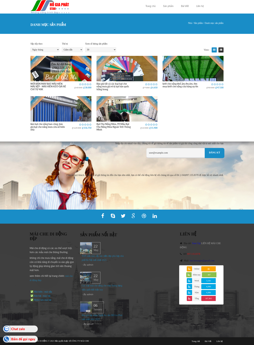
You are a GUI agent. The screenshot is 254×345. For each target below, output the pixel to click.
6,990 (208, 286)
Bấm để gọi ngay (23, 339)
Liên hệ (200, 6)
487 (209, 275)
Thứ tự (65, 43)
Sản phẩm (168, 6)
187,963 (208, 298)
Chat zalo (18, 329)
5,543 (208, 280)
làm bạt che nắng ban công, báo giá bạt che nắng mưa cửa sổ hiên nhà (47, 127)
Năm (197, 292)
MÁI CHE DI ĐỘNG (39, 341)
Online (196, 269)
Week (196, 280)
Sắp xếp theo (36, 43)
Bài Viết (185, 6)
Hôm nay (196, 275)
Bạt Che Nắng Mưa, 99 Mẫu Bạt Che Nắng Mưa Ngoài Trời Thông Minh (114, 127)
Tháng (196, 286)
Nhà (190, 23)
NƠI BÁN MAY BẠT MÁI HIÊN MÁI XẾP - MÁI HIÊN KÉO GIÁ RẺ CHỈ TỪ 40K (48, 86)
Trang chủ (150, 6)
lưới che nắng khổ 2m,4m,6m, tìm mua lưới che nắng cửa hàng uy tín (180, 85)
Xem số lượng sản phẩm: (96, 43)
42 (209, 269)
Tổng (197, 298)
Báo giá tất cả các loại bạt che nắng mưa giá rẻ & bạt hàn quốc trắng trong (113, 86)
